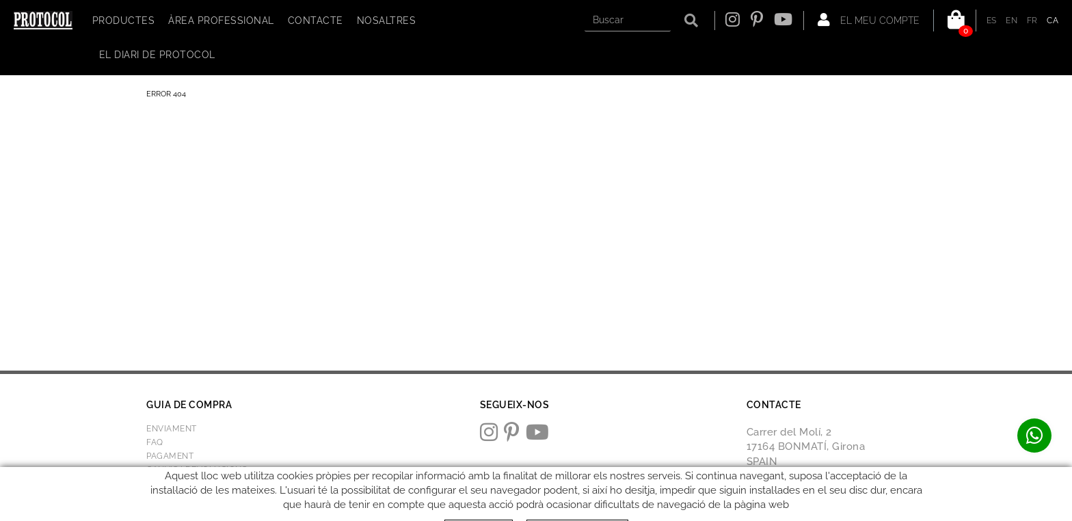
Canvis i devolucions (196, 470)
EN (1011, 20)
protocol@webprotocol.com (819, 493)
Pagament (169, 456)
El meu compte (869, 20)
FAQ (154, 442)
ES (992, 20)
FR (1032, 20)
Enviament (171, 428)
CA (1052, 20)
